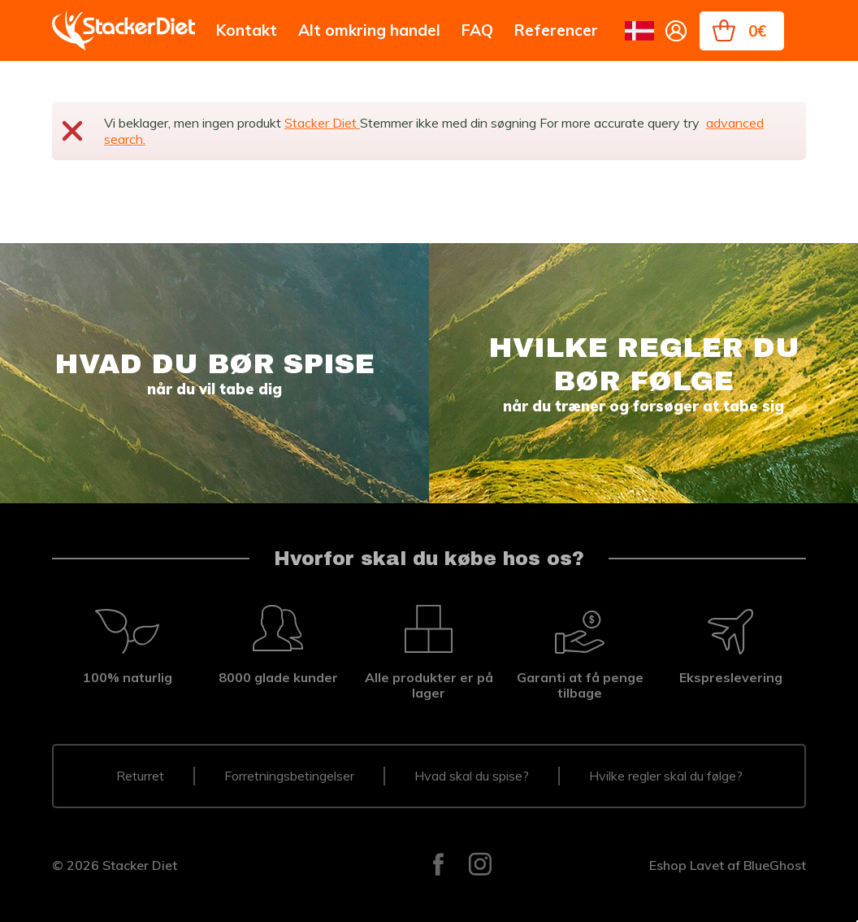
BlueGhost (774, 865)
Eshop (668, 865)
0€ (757, 31)
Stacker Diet (322, 123)
